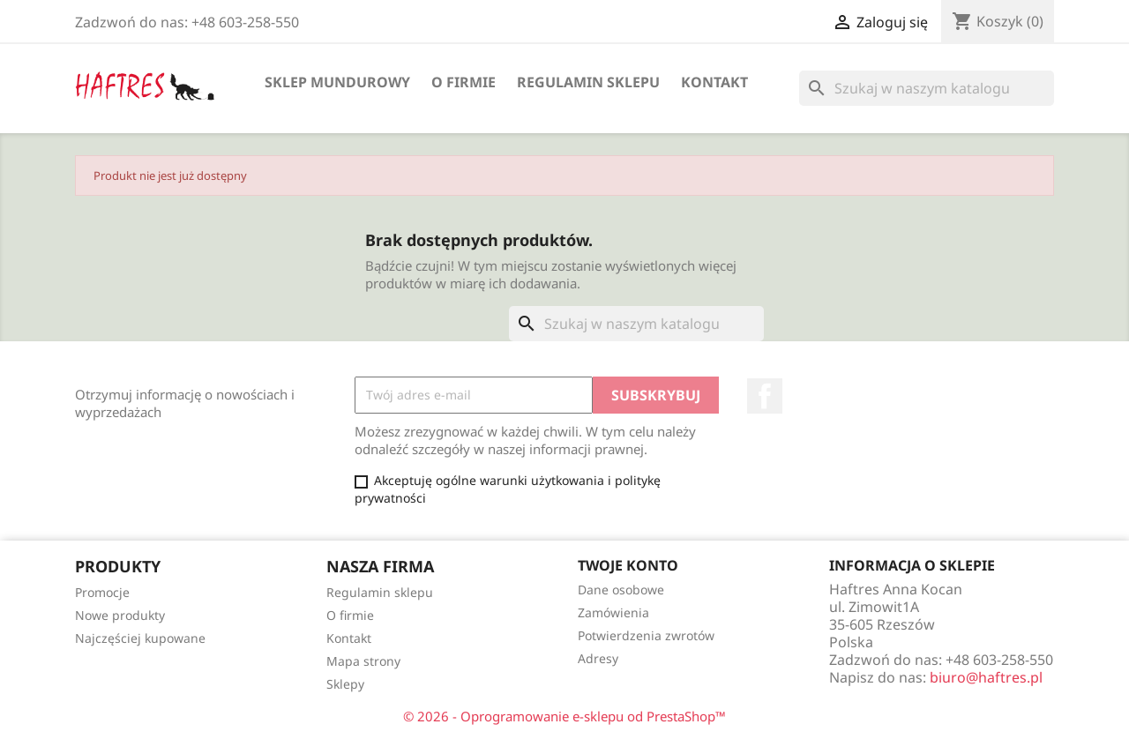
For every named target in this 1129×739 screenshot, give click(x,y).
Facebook (764, 396)
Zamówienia (613, 612)
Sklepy (345, 684)
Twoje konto (628, 565)
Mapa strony (363, 661)
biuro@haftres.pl (986, 677)
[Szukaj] (926, 88)
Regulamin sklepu (588, 82)
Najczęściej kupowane (140, 638)
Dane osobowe (621, 589)
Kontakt (714, 82)
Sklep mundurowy (337, 82)
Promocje (102, 592)
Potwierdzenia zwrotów (646, 635)
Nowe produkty (120, 615)
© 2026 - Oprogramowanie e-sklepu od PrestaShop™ (564, 716)
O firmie (463, 82)
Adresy (598, 658)
